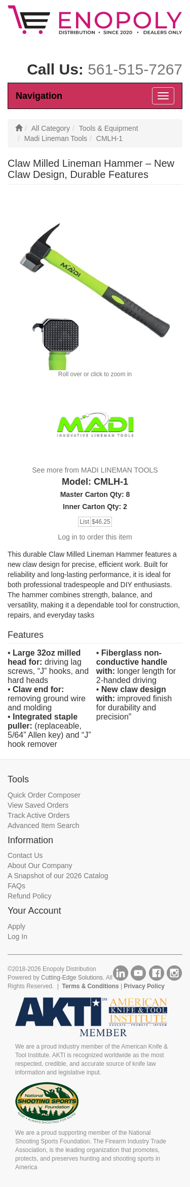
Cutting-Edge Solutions (72, 977)
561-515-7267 (135, 69)
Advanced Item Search (44, 825)
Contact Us (25, 855)
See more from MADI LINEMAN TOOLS (95, 470)
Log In (17, 936)
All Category (50, 128)
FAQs (16, 886)
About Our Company (40, 865)
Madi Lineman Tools (55, 138)
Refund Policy (29, 896)
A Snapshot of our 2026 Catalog (58, 876)
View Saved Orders (38, 805)
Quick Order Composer (44, 795)
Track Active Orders (38, 815)
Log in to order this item (95, 537)
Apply (16, 926)
